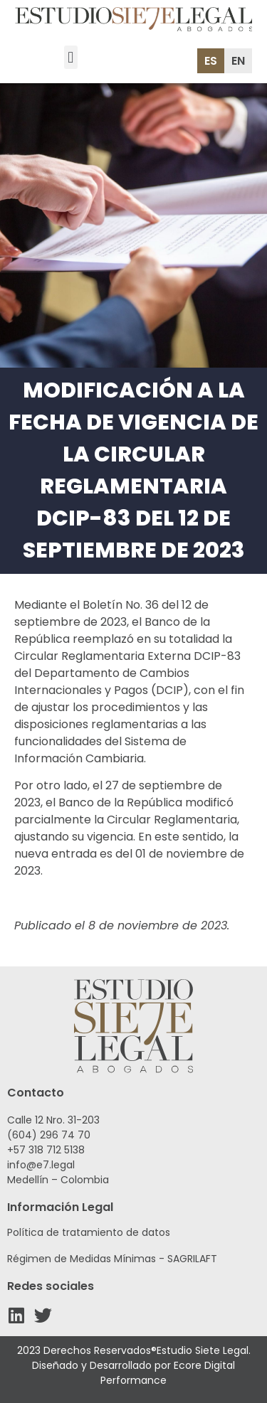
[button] (71, 57)
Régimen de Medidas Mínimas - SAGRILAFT (112, 1259)
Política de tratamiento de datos (88, 1232)
